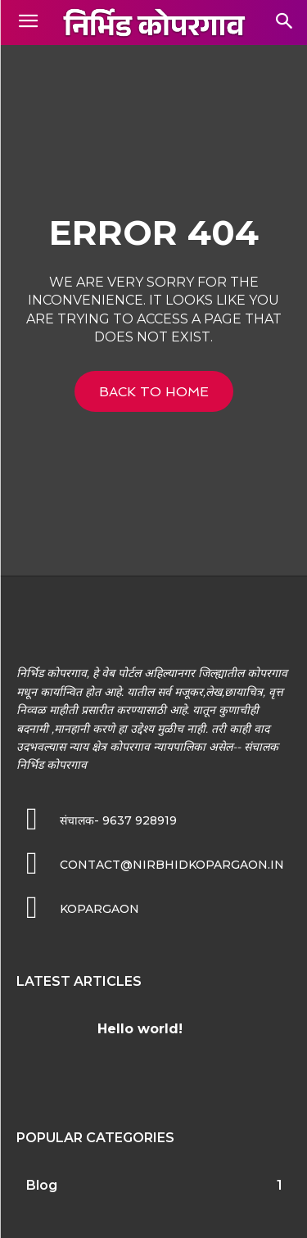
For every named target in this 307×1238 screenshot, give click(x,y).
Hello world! (140, 1029)
